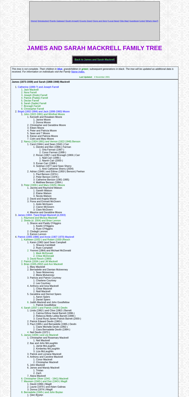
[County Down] (85, 21)
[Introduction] (43, 21)
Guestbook (134, 21)
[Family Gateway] (57, 21)
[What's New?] (152, 21)
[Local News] (113, 21)
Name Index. (78, 71)
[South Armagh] (72, 21)
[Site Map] (124, 21)
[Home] (34, 21)
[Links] (142, 21)
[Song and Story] (100, 21)
